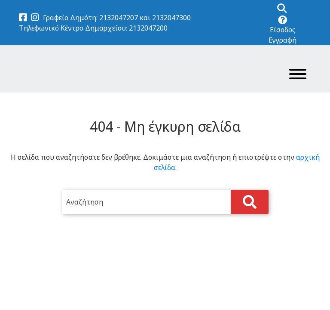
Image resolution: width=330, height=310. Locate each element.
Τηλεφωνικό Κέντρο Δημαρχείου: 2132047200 (93, 28)
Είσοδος (283, 29)
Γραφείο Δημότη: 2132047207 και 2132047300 (117, 17)
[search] (165, 202)
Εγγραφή (282, 40)
